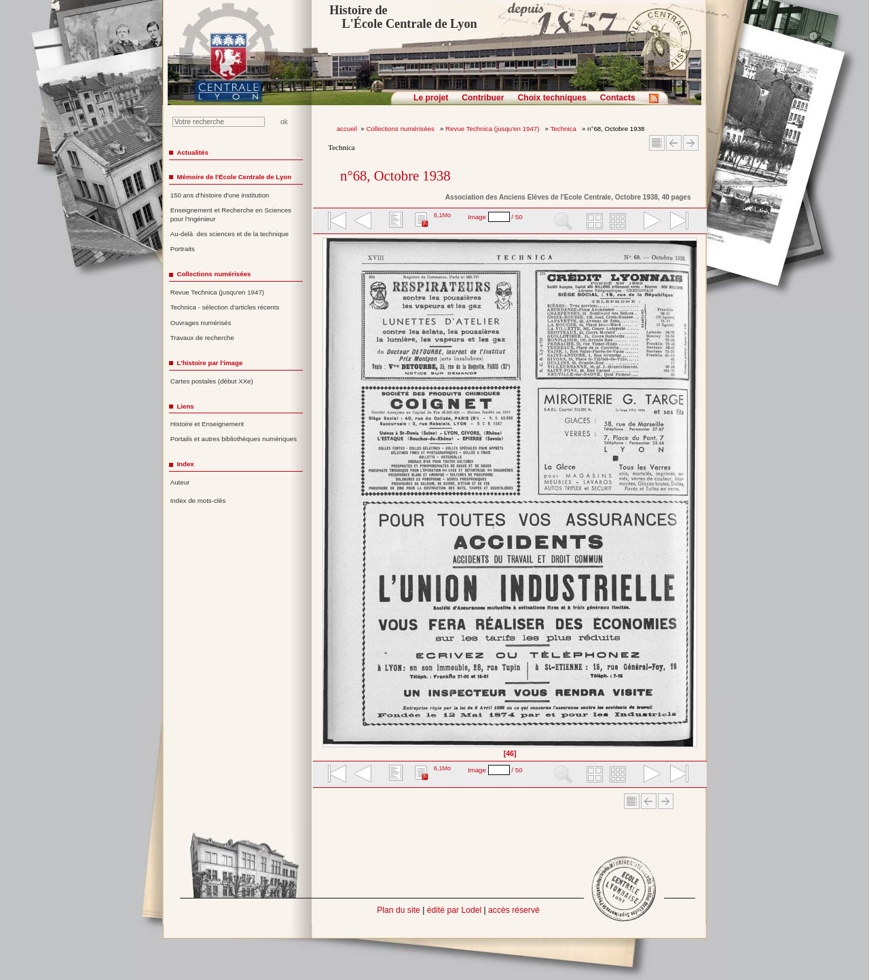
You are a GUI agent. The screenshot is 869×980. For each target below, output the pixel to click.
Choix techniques (551, 97)
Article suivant (691, 143)
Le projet (430, 97)
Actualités (192, 152)
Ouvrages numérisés (201, 322)
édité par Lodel (454, 910)
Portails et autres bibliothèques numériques (233, 438)
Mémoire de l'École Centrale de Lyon (234, 177)
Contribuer (483, 97)
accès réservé (514, 910)
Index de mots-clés (198, 500)
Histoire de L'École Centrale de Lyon (403, 17)
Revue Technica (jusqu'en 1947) (493, 128)
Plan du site (398, 910)
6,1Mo (442, 215)
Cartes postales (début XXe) (211, 381)
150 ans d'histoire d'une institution (220, 195)
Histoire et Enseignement (207, 424)
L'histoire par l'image (209, 362)
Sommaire (657, 143)
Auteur (180, 482)
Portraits (182, 248)
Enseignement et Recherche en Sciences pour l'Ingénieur (230, 214)
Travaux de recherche (202, 337)
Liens (185, 406)
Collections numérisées (401, 128)
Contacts (617, 97)
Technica (564, 128)
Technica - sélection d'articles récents (225, 307)
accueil (347, 128)
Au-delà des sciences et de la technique (229, 234)
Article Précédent (674, 143)
